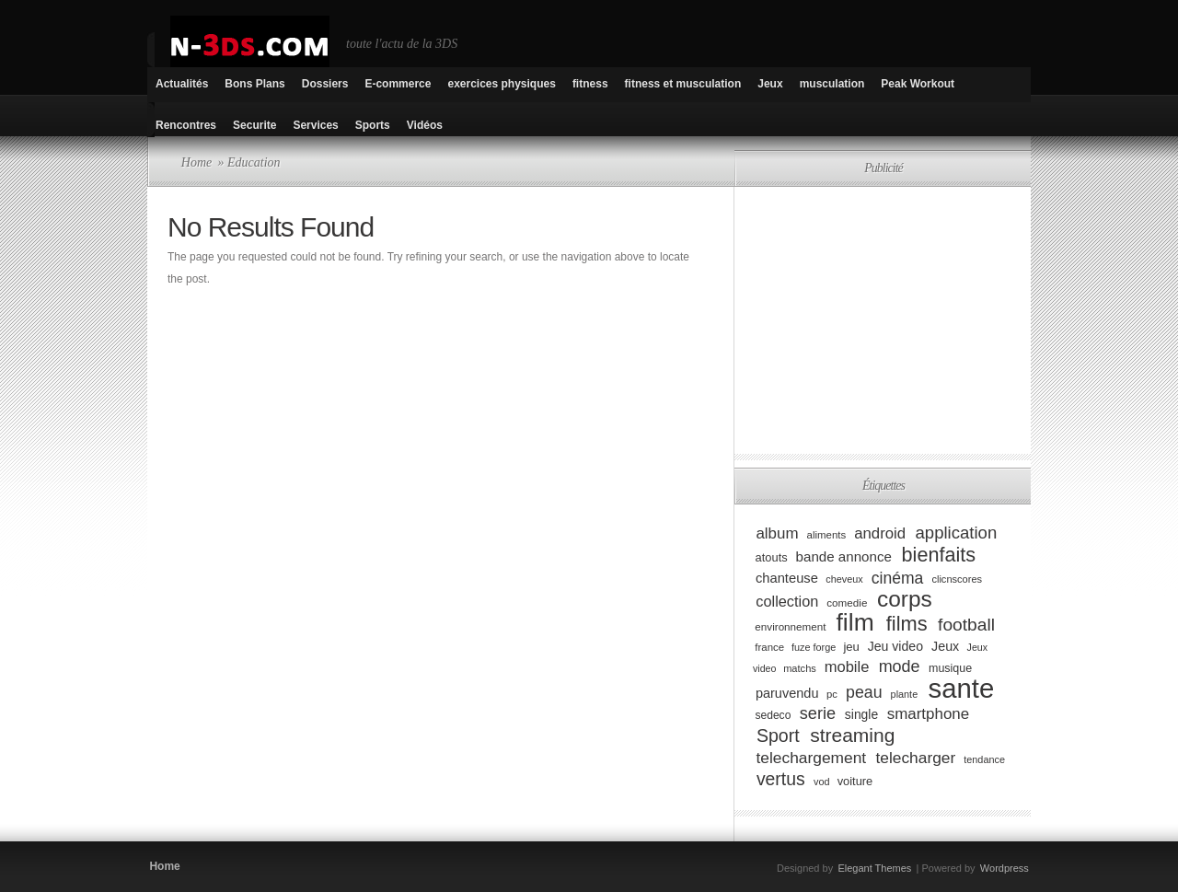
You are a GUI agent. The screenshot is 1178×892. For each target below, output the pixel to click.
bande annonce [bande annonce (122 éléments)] (844, 556)
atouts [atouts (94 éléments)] (772, 557)
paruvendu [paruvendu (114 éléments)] (787, 693)
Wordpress (1004, 868)
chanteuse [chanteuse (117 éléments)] (787, 578)
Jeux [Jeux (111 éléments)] (945, 646)
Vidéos (425, 125)
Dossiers (325, 83)
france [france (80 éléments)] (769, 647)
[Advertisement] (891, 320)
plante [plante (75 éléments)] (904, 694)
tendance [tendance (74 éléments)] (984, 759)
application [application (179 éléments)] (957, 532)
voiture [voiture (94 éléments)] (855, 781)
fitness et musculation (683, 83)
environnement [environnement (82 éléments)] (790, 626)
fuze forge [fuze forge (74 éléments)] (813, 647)
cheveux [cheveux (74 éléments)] (844, 579)
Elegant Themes (874, 868)
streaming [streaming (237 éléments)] (852, 735)
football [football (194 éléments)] (966, 624)
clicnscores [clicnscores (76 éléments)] (956, 579)
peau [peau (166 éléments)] (864, 692)
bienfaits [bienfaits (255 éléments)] (939, 554)
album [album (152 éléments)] (777, 533)
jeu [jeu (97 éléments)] (851, 647)
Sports (372, 125)
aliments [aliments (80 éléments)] (827, 534)
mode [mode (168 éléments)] (899, 666)
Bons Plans (254, 83)
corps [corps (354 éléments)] (904, 598)
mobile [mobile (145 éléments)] (847, 667)
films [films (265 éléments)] (907, 623)
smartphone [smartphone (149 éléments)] (928, 714)
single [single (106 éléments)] (861, 714)
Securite (254, 125)
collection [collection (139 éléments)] (787, 601)
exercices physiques (501, 83)
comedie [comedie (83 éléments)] (846, 602)
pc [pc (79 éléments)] (831, 694)
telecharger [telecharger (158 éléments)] (915, 757)
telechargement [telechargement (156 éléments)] (811, 757)
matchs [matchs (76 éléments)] (799, 668)
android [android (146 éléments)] (880, 533)
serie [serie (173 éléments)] (818, 713)
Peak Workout (917, 83)
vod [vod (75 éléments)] (822, 781)
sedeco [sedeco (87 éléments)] (773, 715)
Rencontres (186, 125)
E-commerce (397, 83)
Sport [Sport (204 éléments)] (778, 735)
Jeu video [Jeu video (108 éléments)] (895, 646)
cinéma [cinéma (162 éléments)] (898, 577)
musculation (832, 83)
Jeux (769, 83)
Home (196, 162)
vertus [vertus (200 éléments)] (780, 779)
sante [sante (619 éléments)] (962, 688)
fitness (590, 83)
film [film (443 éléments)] (855, 622)
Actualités (182, 83)
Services (315, 125)
